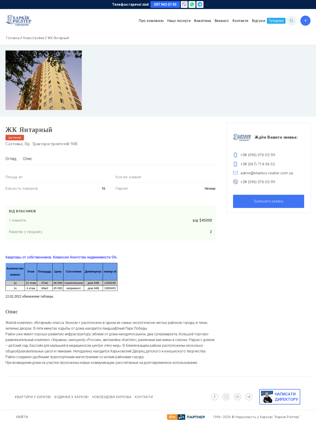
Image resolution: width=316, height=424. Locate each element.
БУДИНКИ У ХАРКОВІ (72, 397)
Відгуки (258, 21)
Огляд (10, 158)
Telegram (276, 21)
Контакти (240, 21)
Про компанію (151, 21)
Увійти (22, 417)
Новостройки (33, 38)
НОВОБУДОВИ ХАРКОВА (111, 397)
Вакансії (222, 21)
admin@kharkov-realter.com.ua (267, 173)
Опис (27, 158)
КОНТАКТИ (144, 397)
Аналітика (202, 21)
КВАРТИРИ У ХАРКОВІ (33, 397)
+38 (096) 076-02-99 (258, 155)
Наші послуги (178, 21)
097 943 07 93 (165, 4)
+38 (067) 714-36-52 (258, 164)
